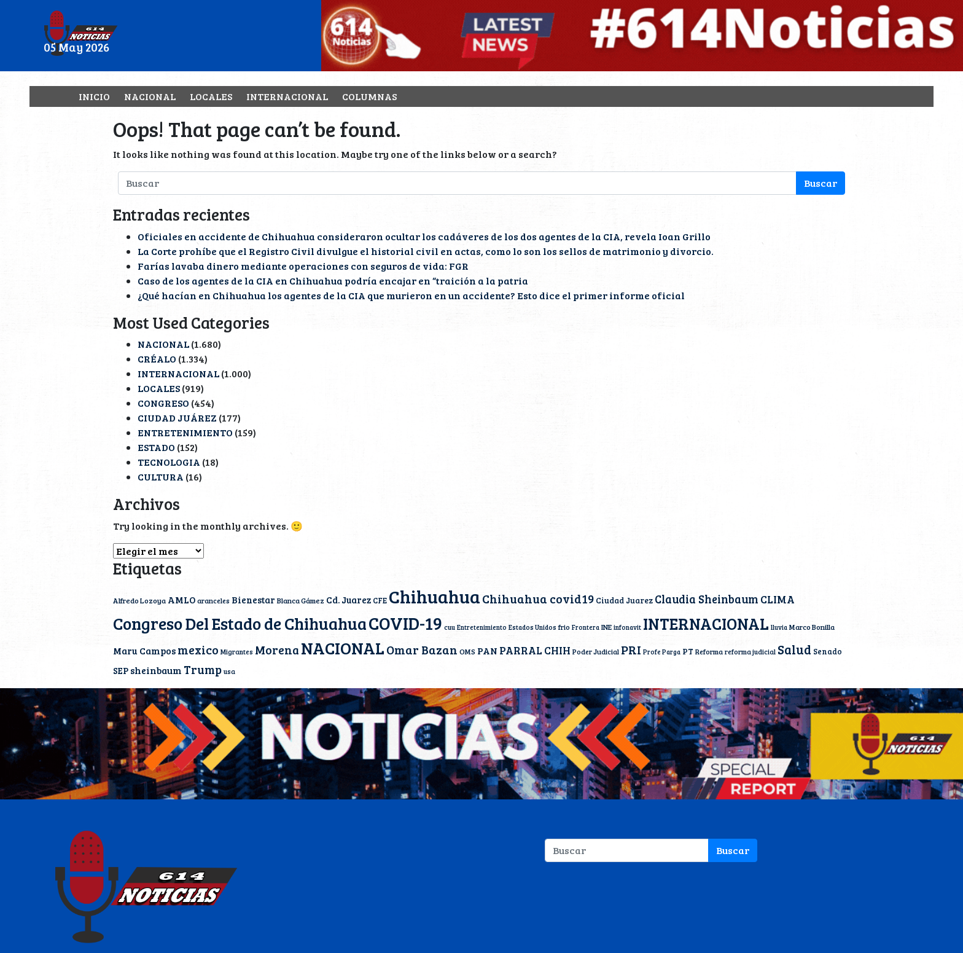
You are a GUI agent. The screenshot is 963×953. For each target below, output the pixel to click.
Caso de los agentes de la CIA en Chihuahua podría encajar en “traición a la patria (333, 280)
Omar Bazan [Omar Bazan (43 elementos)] (422, 649)
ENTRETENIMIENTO (185, 432)
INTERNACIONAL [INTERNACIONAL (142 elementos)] (706, 623)
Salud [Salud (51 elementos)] (794, 649)
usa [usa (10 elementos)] (229, 671)
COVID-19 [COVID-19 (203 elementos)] (405, 623)
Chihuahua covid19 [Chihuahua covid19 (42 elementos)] (538, 598)
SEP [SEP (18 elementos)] (120, 670)
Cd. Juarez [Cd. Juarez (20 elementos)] (348, 600)
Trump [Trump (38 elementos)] (203, 669)
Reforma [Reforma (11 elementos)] (709, 651)
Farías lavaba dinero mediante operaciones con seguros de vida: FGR (303, 265)
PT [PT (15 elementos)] (687, 651)
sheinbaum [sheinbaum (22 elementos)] (156, 670)
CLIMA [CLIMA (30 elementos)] (777, 599)
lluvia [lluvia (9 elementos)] (779, 627)
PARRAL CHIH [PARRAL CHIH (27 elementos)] (535, 650)
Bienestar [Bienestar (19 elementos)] (253, 600)
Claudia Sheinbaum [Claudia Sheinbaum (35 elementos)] (706, 598)
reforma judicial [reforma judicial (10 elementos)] (750, 651)
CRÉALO (157, 358)
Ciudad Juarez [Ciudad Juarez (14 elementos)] (624, 600)
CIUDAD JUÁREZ (177, 417)
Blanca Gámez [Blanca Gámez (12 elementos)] (300, 600)
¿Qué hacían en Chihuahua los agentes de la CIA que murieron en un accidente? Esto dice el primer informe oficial (411, 295)
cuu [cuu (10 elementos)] (449, 627)
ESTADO (156, 447)
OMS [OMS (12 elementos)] (467, 651)
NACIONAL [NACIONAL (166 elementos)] (342, 648)
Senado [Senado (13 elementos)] (827, 651)
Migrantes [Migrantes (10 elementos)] (236, 651)
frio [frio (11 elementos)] (564, 627)
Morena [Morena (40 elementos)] (277, 649)
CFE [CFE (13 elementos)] (380, 600)
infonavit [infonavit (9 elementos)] (627, 627)
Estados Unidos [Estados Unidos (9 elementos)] (532, 627)
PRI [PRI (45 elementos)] (631, 649)
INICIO (94, 96)
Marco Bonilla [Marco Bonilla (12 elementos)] (812, 627)
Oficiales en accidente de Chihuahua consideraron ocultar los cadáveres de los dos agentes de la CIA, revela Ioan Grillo (424, 236)
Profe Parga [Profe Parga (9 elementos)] (661, 652)
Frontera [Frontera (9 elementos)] (585, 627)
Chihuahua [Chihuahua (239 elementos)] (434, 596)
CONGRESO (163, 402)
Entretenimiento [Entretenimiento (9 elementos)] (482, 627)
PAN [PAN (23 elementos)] (487, 650)
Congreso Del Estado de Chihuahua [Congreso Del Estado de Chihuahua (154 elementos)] (240, 623)
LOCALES (211, 96)
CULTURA (161, 476)
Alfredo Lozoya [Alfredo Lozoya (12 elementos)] (139, 600)
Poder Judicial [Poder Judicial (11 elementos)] (595, 651)
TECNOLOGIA (169, 461)
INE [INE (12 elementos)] (606, 627)
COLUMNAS (369, 96)
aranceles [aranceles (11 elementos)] (213, 600)
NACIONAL (150, 96)
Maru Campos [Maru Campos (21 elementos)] (144, 651)
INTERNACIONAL (287, 96)
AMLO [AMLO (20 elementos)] (181, 600)
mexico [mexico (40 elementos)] (198, 649)
